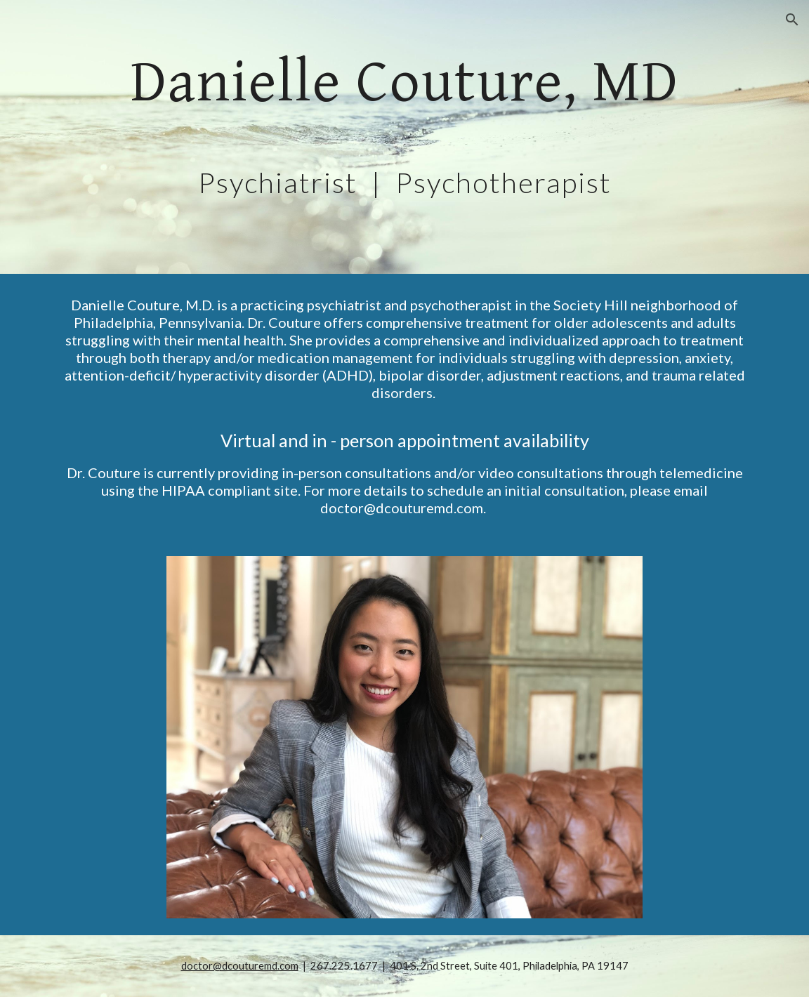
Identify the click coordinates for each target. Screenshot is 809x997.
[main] (404, 137)
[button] (792, 20)
